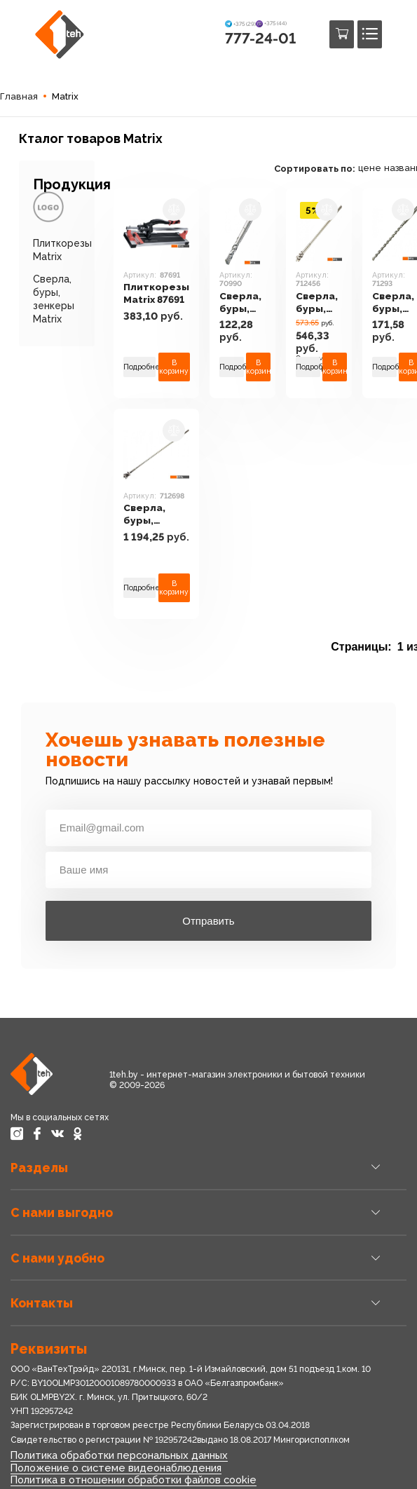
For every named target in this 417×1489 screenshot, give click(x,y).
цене (372, 167)
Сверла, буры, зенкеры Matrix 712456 (320, 303)
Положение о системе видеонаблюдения (116, 1467)
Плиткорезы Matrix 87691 (156, 294)
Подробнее (139, 366)
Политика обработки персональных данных (119, 1455)
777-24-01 (260, 38)
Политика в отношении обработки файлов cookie (134, 1479)
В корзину (174, 367)
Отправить (208, 921)
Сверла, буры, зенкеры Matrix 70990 (243, 303)
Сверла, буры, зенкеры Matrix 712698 (146, 515)
